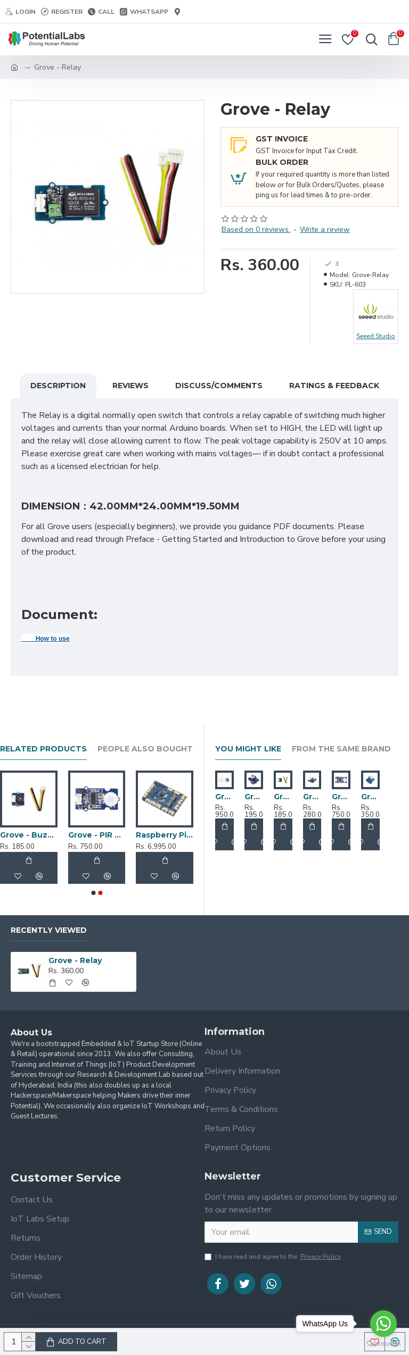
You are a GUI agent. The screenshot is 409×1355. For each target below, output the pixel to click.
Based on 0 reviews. (256, 229)
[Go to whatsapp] (383, 1323)
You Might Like (248, 749)
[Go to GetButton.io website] (383, 1344)
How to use (45, 638)
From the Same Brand (341, 749)
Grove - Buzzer (283, 796)
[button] (93, 893)
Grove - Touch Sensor (370, 796)
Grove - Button (253, 796)
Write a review (325, 229)
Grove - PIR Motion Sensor (97, 835)
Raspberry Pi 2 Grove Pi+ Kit (164, 835)
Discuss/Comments (219, 385)
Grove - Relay (75, 960)
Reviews (130, 385)
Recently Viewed (49, 930)
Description (58, 385)
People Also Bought (145, 749)
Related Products (43, 749)
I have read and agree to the (273, 1256)
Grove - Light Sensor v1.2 (312, 796)
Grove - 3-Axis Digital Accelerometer (224, 796)
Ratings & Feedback (334, 385)
